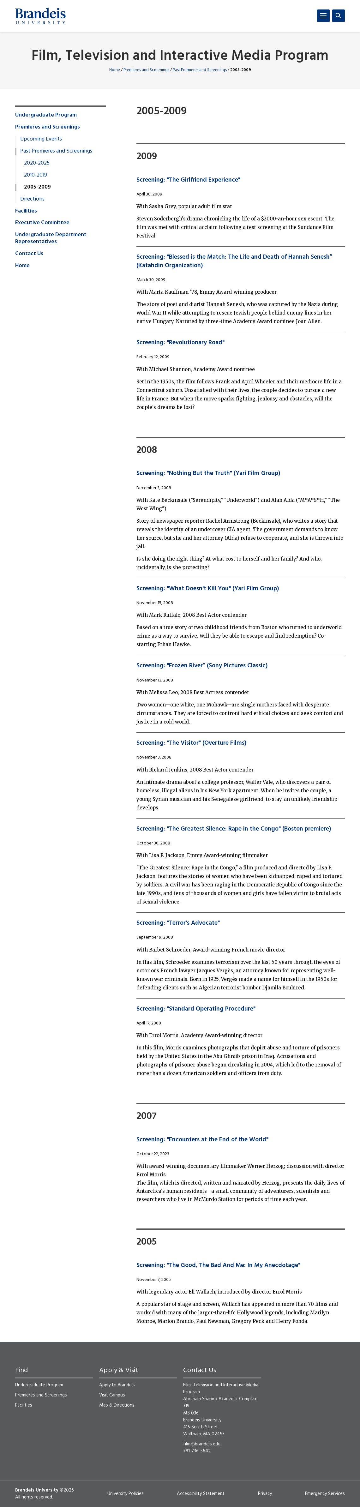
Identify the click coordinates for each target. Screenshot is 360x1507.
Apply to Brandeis (117, 1385)
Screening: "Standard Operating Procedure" (195, 1009)
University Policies (125, 1494)
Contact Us (29, 253)
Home (114, 70)
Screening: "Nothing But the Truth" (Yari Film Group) (208, 473)
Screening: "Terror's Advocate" (178, 923)
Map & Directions (117, 1405)
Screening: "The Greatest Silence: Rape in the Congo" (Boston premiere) (233, 829)
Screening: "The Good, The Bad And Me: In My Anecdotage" (218, 1265)
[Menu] (323, 15)
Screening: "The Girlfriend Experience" (188, 180)
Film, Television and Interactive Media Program (180, 56)
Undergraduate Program (46, 115)
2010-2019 (35, 175)
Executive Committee (42, 222)
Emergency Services (325, 1494)
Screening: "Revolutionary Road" (180, 343)
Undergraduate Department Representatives (51, 238)
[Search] (338, 15)
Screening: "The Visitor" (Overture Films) (191, 743)
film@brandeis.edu (201, 1444)
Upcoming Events (41, 139)
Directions (32, 199)
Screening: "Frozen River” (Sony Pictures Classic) (201, 666)
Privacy (265, 1494)
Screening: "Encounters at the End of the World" (202, 1140)
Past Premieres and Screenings (200, 70)
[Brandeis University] (40, 16)
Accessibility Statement (201, 1494)
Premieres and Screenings (146, 70)
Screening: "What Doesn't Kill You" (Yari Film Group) (207, 589)
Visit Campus (112, 1395)
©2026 (67, 1490)
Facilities (26, 211)
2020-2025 (37, 163)
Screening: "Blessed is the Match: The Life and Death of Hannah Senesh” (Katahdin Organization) (234, 261)
